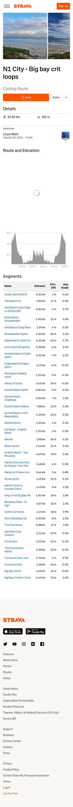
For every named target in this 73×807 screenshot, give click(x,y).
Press (6, 753)
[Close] (7, 6)
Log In (6, 787)
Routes (7, 672)
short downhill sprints (17, 347)
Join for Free (10, 793)
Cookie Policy (11, 769)
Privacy (7, 763)
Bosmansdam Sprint (16, 334)
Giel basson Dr (13, 301)
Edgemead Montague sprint (17, 365)
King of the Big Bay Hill (17, 495)
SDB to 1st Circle (14, 512)
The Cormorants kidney (14, 549)
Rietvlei (9, 439)
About (6, 678)
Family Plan (10, 695)
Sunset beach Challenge (12, 398)
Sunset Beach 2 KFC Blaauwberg (16, 414)
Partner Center (12, 741)
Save (26, 97)
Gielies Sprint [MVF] (16, 294)
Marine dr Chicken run (17, 472)
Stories (7, 666)
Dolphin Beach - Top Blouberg (16, 454)
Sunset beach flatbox (17, 406)
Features (8, 654)
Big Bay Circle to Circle (17, 577)
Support (8, 729)
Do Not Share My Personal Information (26, 775)
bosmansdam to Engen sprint (18, 355)
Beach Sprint (12, 446)
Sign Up (63, 6)
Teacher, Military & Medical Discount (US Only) (31, 712)
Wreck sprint (12, 479)
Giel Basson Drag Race (17, 327)
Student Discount (13, 706)
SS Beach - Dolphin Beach (16, 431)
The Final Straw (14, 525)
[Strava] (23, 6)
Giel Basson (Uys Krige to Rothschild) (17, 309)
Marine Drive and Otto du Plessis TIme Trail (17, 464)
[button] (25, 36)
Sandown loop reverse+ (13, 533)
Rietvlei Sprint (12, 423)
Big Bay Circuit (13, 571)
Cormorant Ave (13, 564)
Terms (7, 781)
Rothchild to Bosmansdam (12, 319)
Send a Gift (9, 718)
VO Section (11, 541)
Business (8, 735)
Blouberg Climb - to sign (16, 503)
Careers (8, 747)
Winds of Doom (13, 383)
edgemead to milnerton (18, 340)
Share (56, 97)
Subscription (10, 689)
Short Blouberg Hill (15, 518)
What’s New (10, 660)
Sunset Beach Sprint (16, 390)
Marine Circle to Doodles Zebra (13, 487)
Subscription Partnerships (18, 700)
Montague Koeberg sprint (15, 375)
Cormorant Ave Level (16, 558)
